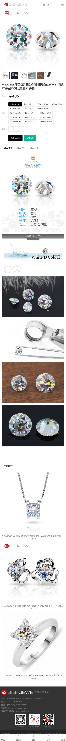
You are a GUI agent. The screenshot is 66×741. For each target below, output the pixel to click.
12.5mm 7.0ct (45, 117)
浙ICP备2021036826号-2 (55, 734)
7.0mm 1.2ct (29, 104)
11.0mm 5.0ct (45, 113)
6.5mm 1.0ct (15, 104)
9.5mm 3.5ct (43, 109)
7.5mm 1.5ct (43, 104)
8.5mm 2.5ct (15, 109)
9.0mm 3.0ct (29, 109)
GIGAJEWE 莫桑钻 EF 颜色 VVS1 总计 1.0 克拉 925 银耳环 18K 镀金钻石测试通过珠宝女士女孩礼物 (33, 606)
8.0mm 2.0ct (57, 104)
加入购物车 (15, 138)
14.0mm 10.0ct (46, 122)
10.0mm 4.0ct (15, 113)
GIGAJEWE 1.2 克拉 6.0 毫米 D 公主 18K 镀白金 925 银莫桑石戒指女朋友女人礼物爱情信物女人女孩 (33, 675)
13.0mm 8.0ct (15, 122)
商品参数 (21, 148)
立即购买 (30, 138)
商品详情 (8, 148)
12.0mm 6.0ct (30, 117)
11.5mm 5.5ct (15, 117)
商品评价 (34, 148)
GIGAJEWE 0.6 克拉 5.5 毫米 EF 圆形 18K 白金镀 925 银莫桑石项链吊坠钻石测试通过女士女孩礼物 (33, 536)
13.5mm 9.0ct (30, 122)
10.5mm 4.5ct (30, 113)
